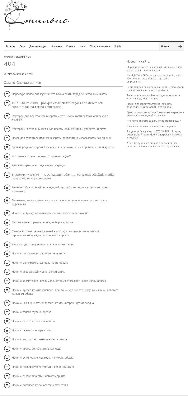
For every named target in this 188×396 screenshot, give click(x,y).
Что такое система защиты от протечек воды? (41, 156)
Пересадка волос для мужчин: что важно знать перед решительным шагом (59, 94)
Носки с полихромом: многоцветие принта (38, 253)
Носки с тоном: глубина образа (31, 312)
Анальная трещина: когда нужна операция (39, 165)
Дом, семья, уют (38, 46)
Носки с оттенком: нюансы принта (33, 321)
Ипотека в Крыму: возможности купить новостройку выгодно (50, 213)
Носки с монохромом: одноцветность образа (40, 262)
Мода (82, 46)
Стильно (8, 57)
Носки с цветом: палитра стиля (31, 330)
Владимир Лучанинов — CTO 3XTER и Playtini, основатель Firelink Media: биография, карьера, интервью (63, 176)
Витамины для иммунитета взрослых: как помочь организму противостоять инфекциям (59, 202)
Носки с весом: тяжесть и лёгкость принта (38, 376)
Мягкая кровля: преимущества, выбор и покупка (42, 222)
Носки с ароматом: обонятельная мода (36, 348)
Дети (22, 46)
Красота (70, 46)
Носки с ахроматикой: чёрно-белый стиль (38, 271)
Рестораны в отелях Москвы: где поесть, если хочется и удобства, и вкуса (59, 129)
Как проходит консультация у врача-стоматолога (42, 244)
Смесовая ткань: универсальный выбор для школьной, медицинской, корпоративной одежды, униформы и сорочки (56, 233)
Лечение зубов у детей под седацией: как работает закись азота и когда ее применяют (60, 189)
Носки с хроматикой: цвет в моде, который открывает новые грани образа (59, 281)
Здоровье (56, 46)
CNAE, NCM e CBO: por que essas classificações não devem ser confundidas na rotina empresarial (57, 105)
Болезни (10, 46)
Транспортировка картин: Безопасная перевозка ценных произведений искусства (63, 147)
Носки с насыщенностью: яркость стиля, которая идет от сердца (53, 303)
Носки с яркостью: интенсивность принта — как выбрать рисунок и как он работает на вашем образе (65, 292)
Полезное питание (100, 46)
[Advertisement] (155, 209)
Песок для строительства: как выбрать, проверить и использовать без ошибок (61, 138)
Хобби (117, 46)
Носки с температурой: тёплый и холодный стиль (43, 367)
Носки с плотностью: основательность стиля (40, 385)
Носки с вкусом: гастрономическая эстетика (39, 339)
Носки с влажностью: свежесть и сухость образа (42, 357)
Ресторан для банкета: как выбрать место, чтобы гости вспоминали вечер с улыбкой (60, 118)
